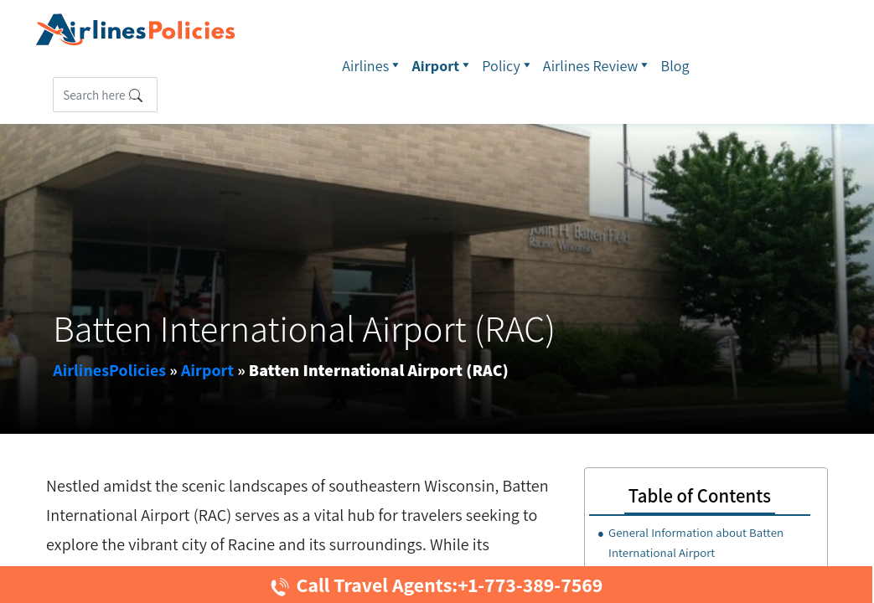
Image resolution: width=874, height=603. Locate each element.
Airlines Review (598, 65)
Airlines (372, 65)
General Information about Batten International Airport (695, 542)
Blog (675, 65)
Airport (442, 65)
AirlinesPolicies (109, 370)
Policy (508, 65)
